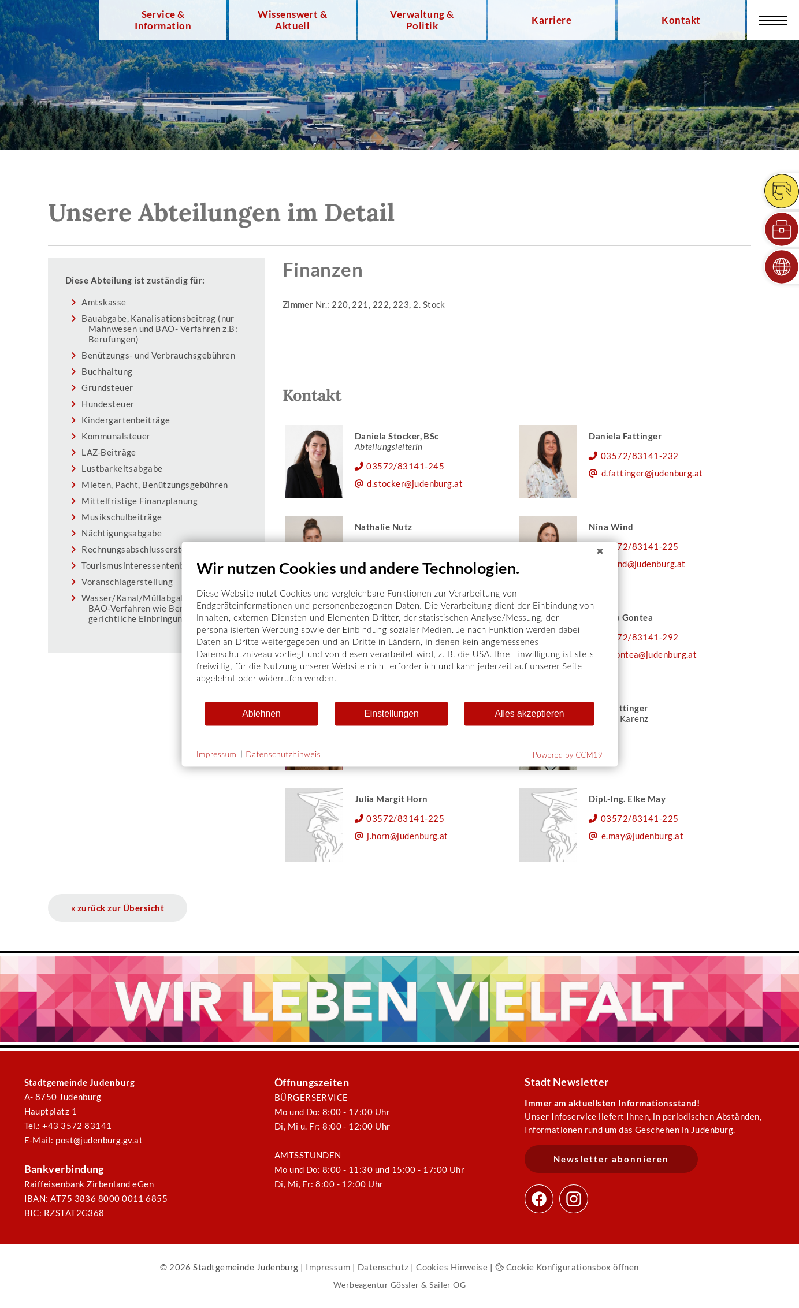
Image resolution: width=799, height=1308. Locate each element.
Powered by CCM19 (568, 754)
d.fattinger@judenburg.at (652, 473)
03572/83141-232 (640, 455)
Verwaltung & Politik (422, 20)
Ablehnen (261, 713)
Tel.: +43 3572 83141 (68, 1125)
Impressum (328, 1267)
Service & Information (163, 20)
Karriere (551, 20)
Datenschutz (383, 1267)
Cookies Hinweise (452, 1267)
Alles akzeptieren (529, 713)
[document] (399, 629)
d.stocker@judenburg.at (415, 483)
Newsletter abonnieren (611, 1159)
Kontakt (681, 20)
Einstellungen (391, 713)
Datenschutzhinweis (283, 754)
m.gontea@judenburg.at (649, 654)
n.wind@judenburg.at (643, 563)
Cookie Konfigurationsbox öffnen (567, 1267)
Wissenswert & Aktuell (292, 20)
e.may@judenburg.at (642, 835)
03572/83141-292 (640, 637)
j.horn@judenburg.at (407, 835)
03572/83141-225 (640, 546)
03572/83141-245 (405, 466)
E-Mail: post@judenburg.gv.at (83, 1140)
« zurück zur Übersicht (117, 908)
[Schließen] (599, 551)
